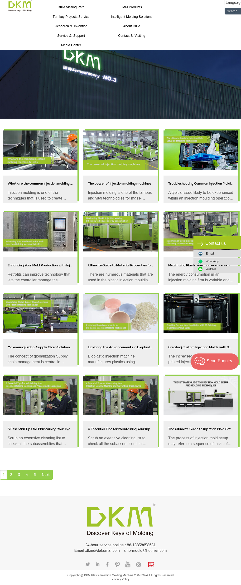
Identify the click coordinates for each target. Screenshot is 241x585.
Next (46, 475)
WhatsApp (221, 261)
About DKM (131, 26)
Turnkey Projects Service (71, 17)
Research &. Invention (71, 26)
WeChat (221, 269)
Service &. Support (71, 35)
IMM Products (131, 7)
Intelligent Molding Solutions (131, 17)
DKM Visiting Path (71, 7)
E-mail (210, 253)
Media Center (71, 45)
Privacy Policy (121, 579)
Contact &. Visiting (131, 35)
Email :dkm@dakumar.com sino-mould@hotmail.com (120, 550)
